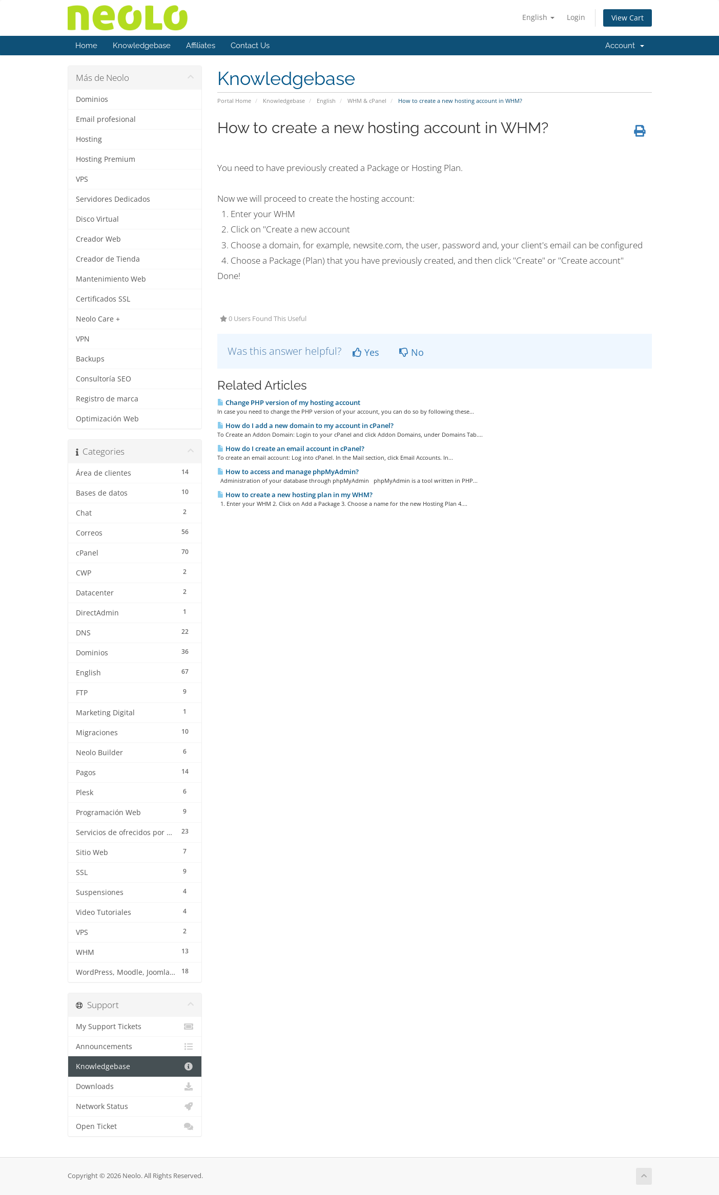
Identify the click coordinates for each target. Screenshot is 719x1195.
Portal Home (234, 100)
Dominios (92, 99)
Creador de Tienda (108, 259)
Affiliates (200, 45)
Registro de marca (107, 398)
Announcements (135, 1046)
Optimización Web (107, 418)
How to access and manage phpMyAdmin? (288, 471)
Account (624, 45)
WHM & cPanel (366, 100)
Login (576, 17)
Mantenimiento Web (111, 279)
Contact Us (250, 45)
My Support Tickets (135, 1026)
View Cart (627, 18)
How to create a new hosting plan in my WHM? (295, 494)
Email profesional (106, 119)
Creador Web (98, 239)
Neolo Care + (98, 319)
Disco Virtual (97, 219)
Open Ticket (135, 1126)
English (538, 17)
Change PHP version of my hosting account (288, 402)
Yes (366, 352)
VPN (83, 339)
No (411, 352)
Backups (90, 359)
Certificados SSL (103, 299)
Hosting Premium (105, 159)
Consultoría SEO (103, 378)
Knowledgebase (142, 45)
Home (86, 45)
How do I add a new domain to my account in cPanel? (305, 425)
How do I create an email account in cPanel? (290, 448)
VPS (82, 179)
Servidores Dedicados (113, 199)
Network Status (135, 1106)
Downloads (135, 1086)
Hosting (89, 139)
